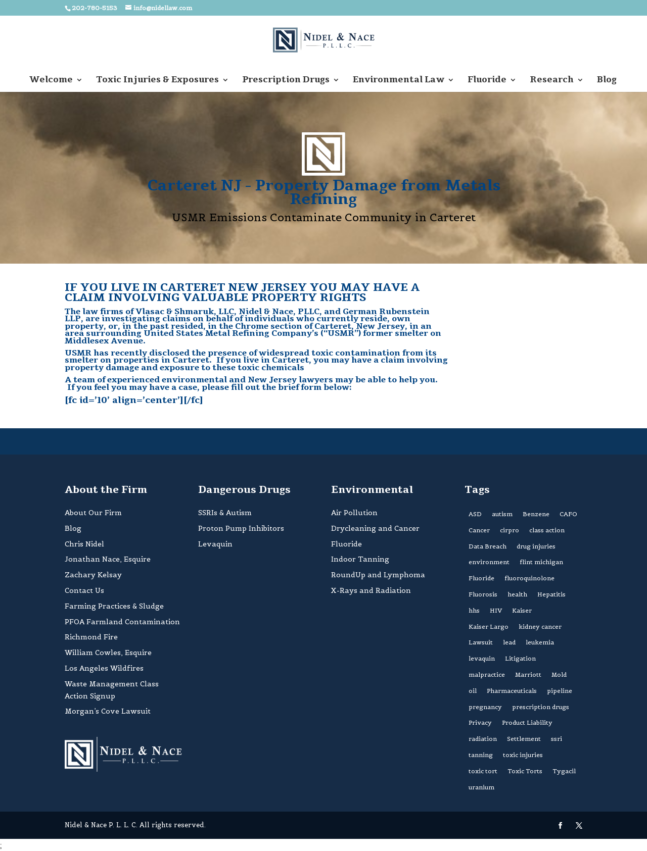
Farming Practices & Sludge (114, 606)
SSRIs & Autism (225, 512)
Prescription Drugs (286, 80)
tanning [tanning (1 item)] (481, 755)
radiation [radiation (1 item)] (483, 738)
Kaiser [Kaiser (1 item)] (522, 610)
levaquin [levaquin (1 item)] (482, 658)
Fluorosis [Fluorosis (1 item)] (483, 594)
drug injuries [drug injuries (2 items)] (536, 546)
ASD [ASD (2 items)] (475, 514)
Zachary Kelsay (93, 574)
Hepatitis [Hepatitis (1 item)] (551, 594)
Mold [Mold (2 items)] (559, 674)
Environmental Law (398, 80)
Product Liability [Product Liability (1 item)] (527, 722)
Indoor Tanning (360, 559)
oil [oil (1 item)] (473, 690)
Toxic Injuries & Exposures (157, 80)
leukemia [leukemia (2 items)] (540, 642)
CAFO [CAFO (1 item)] (568, 514)
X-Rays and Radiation (371, 590)
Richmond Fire (91, 636)
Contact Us (84, 590)
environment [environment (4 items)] (489, 562)
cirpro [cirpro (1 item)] (509, 530)
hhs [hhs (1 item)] (474, 610)
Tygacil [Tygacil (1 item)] (564, 771)
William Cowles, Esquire (108, 652)
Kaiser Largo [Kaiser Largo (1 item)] (489, 626)
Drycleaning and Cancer (375, 528)
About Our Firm (93, 512)
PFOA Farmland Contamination (122, 621)
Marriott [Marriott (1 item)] (528, 674)
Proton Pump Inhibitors (241, 528)
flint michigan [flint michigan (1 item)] (541, 562)
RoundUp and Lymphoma (378, 574)
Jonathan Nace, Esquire (108, 559)
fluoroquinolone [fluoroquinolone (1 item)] (529, 578)
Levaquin (215, 543)
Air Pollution (354, 512)
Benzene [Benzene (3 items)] (536, 514)
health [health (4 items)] (517, 594)
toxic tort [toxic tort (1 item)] (483, 771)
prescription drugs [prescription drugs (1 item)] (540, 707)
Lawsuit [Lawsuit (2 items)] (481, 642)
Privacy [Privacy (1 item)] (480, 722)
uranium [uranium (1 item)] (481, 787)
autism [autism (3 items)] (502, 514)
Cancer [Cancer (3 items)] (479, 530)
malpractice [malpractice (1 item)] (487, 674)
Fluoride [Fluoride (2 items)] (481, 578)
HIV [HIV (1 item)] (496, 610)
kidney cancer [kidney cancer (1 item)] (540, 626)
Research (552, 80)
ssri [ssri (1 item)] (556, 738)
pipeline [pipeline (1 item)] (559, 690)
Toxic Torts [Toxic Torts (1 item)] (524, 771)
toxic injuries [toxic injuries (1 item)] (523, 755)
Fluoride (487, 80)
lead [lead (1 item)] (509, 642)
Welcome (51, 80)
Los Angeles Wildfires (104, 668)
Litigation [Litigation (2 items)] (520, 658)
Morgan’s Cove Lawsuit (108, 711)
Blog (607, 80)
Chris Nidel (84, 543)
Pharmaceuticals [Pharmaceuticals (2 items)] (512, 690)
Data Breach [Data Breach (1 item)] (487, 546)
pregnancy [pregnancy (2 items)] (485, 707)
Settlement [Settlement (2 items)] (524, 738)
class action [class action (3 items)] (547, 530)
